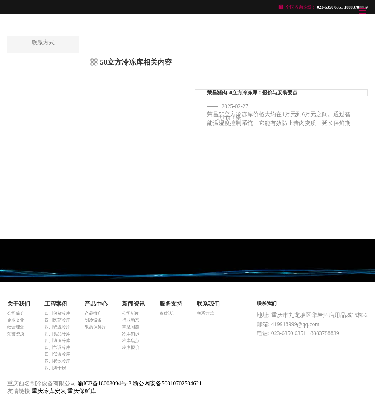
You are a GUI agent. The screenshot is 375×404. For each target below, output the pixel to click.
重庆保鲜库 (81, 391)
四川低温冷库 (57, 354)
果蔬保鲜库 (95, 326)
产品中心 (96, 304)
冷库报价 (130, 347)
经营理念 (15, 326)
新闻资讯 (133, 304)
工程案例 (55, 304)
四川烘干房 (55, 367)
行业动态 (130, 320)
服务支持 (170, 304)
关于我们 (18, 304)
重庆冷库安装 (49, 391)
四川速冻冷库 (57, 340)
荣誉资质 (15, 333)
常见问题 (130, 326)
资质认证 (168, 313)
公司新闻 (130, 313)
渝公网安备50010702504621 (167, 383)
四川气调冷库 (57, 347)
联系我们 (208, 304)
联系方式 (205, 313)
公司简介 (15, 313)
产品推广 (93, 313)
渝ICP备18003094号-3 (104, 383)
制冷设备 (93, 320)
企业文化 (15, 320)
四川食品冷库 (57, 333)
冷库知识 (130, 333)
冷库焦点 (130, 340)
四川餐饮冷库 (57, 360)
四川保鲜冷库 (57, 313)
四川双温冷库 (57, 326)
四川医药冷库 (57, 320)
